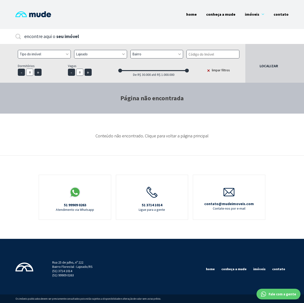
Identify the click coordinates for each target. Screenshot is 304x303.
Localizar (269, 65)
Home (191, 14)
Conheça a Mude (220, 14)
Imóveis (254, 14)
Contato (281, 14)
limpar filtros (221, 70)
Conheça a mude (234, 269)
